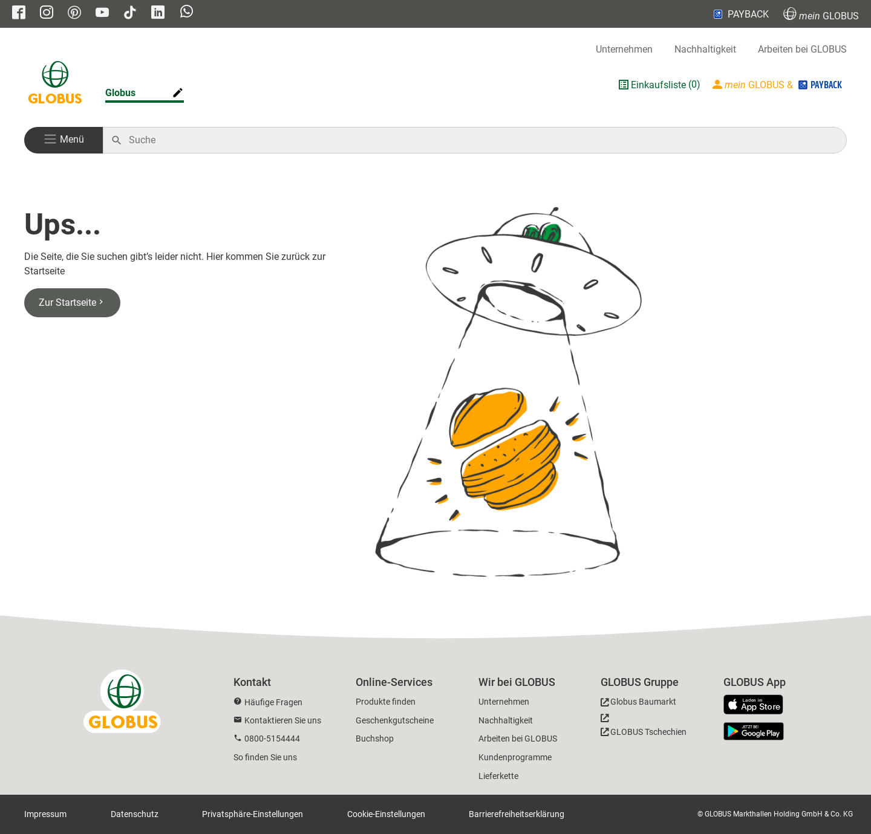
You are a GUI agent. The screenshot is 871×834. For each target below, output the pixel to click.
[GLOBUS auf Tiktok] (130, 13)
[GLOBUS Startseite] (55, 84)
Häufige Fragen (273, 702)
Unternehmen (624, 49)
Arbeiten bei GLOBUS (802, 49)
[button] (63, 140)
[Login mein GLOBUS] (778, 84)
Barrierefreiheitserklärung (516, 814)
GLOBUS (821, 14)
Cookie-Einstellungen (386, 814)
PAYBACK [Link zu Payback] (740, 14)
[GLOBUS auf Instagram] (46, 13)
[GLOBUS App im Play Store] (753, 731)
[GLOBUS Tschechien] (644, 728)
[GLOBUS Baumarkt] (638, 703)
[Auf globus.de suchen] (481, 140)
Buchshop (375, 738)
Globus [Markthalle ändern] (120, 93)
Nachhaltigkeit (705, 49)
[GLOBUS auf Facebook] (18, 13)
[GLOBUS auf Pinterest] (74, 13)
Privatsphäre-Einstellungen (252, 814)
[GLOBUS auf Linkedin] (158, 13)
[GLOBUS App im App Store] (757, 705)
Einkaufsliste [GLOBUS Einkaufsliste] (658, 85)
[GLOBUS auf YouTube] (102, 13)
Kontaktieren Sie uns (282, 720)
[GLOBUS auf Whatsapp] (186, 12)
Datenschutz (134, 814)
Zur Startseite (72, 302)
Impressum (45, 814)
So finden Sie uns (265, 757)
